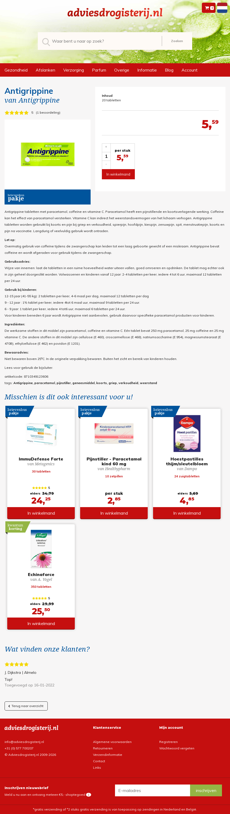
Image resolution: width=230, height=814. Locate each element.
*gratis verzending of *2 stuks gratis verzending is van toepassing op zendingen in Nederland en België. (115, 809)
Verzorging (73, 70)
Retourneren (103, 748)
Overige (121, 70)
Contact (99, 761)
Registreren (168, 742)
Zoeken (177, 41)
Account (189, 70)
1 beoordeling (48, 112)
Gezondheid (16, 70)
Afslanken (45, 70)
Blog (169, 70)
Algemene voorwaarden (112, 742)
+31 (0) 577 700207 (19, 748)
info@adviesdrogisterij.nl (24, 742)
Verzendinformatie (107, 755)
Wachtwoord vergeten (176, 748)
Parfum (99, 70)
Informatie (147, 70)
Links (97, 767)
